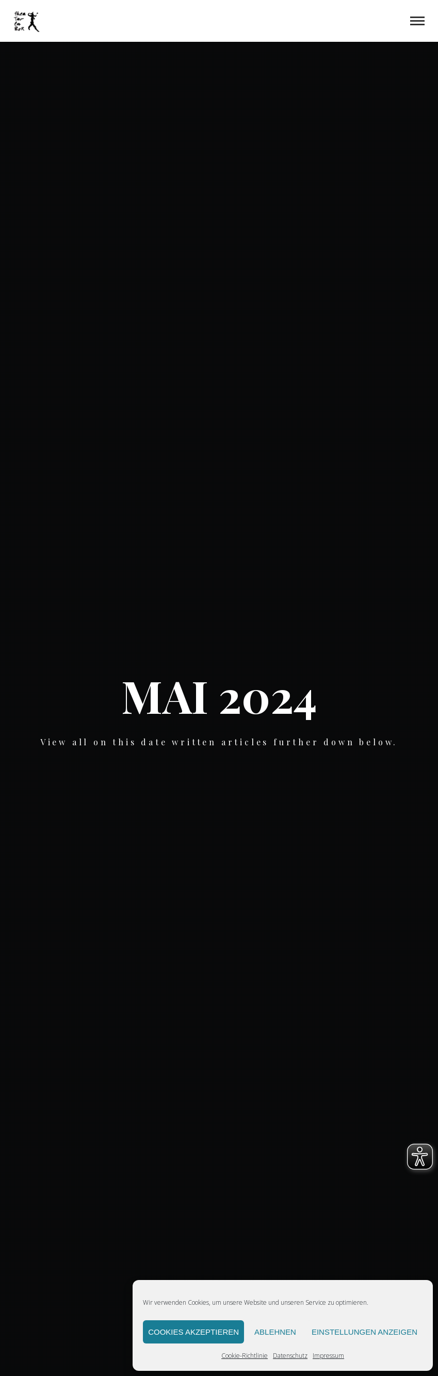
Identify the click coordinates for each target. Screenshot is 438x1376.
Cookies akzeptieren (193, 1331)
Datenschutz (290, 1355)
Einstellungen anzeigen (364, 1331)
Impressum (328, 1355)
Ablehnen (275, 1331)
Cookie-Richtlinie (244, 1355)
